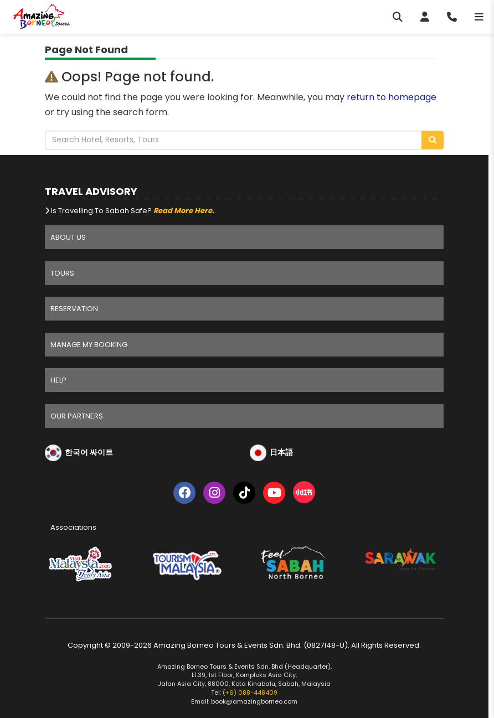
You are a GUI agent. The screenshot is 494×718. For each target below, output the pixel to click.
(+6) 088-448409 (250, 692)
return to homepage (391, 97)
